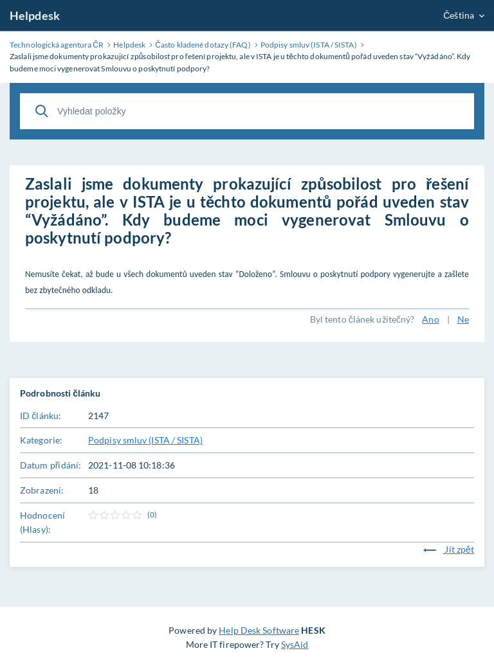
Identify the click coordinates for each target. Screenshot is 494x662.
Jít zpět (448, 549)
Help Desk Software (259, 630)
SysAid (295, 644)
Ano (430, 319)
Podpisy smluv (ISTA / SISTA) (145, 439)
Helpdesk (35, 15)
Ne (463, 319)
